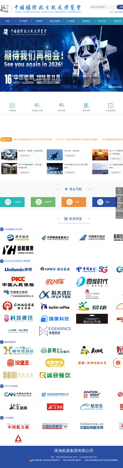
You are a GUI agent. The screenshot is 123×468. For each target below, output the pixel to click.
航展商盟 (75, 219)
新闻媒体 (86, 21)
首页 (8, 21)
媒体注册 (86, 107)
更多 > (96, 81)
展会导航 (75, 189)
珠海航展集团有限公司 (40, 7)
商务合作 (118, 21)
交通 (77, 202)
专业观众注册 (37, 107)
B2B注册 (61, 107)
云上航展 (71, 21)
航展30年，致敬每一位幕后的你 (47, 80)
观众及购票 (55, 21)
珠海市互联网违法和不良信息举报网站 (101, 460)
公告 (8, 139)
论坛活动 (102, 21)
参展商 (39, 21)
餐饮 (108, 202)
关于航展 (23, 21)
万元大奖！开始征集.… (73, 151)
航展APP (48, 202)
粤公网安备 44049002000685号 (45, 460)
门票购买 (12, 107)
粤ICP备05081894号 (72, 460)
